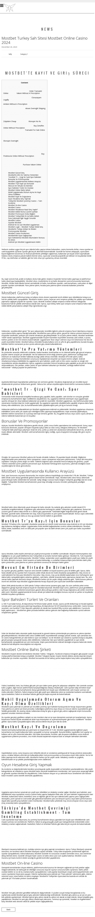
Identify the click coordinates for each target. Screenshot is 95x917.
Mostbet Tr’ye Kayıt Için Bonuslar (21, 183)
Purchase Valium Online (32, 164)
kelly (10, 54)
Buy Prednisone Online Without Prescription (23, 155)
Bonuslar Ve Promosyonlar (18, 179)
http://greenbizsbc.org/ (38, 306)
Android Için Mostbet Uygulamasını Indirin (24, 242)
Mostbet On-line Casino (17, 205)
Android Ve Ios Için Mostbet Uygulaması (23, 225)
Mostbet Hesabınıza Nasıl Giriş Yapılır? (23, 209)
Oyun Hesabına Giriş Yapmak (19, 199)
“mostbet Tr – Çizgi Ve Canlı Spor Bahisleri (24, 177)
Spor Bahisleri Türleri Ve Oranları (20, 188)
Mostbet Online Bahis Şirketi (19, 190)
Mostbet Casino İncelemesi (18, 233)
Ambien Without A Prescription (15, 104)
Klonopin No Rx (35, 121)
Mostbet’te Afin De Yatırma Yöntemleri (23, 175)
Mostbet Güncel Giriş (16, 173)
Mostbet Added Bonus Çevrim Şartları (23, 212)
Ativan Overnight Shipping (35, 108)
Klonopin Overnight (10, 141)
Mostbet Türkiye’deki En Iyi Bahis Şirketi (23, 216)
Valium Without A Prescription (28, 93)
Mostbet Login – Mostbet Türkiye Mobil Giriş (25, 227)
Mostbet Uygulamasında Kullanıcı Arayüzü (24, 181)
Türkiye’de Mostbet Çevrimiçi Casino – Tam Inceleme (25, 202)
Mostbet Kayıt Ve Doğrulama (19, 196)
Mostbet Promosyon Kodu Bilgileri (21, 214)
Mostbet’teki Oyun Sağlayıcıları (20, 235)
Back (8, 909)
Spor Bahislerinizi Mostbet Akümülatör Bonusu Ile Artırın (26, 239)
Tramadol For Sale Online (35, 130)
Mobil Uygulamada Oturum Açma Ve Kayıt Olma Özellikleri (24, 193)
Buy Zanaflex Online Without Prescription (23, 127)
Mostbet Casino (14, 207)
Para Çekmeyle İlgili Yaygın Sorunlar (22, 218)
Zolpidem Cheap (9, 121)
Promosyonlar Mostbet (17, 231)
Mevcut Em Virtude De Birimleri (20, 186)
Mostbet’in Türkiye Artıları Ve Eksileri (22, 229)
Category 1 (24, 54)
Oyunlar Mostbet (14, 222)
